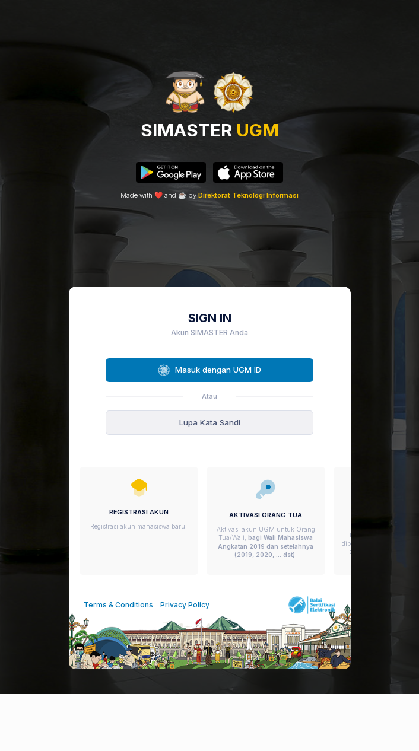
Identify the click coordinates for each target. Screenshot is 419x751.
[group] (139, 521)
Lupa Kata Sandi (209, 422)
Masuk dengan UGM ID (209, 370)
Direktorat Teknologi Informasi (248, 195)
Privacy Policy (185, 604)
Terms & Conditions (118, 604)
